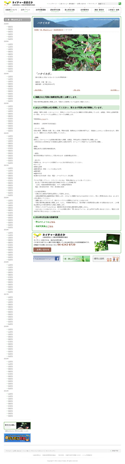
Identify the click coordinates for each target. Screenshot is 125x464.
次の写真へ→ (115, 90)
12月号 (10, 44)
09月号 (10, 51)
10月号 (10, 49)
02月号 (10, 36)
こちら (43, 119)
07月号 (10, 56)
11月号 (10, 46)
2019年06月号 (58, 30)
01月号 (10, 39)
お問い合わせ (17, 451)
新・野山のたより (46, 30)
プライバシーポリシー (37, 451)
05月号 (10, 29)
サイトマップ (50, 451)
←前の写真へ (38, 90)
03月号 (10, 34)
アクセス (8, 451)
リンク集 (25, 451)
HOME (36, 30)
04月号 (10, 31)
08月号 (10, 54)
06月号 (10, 27)
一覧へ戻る (76, 90)
